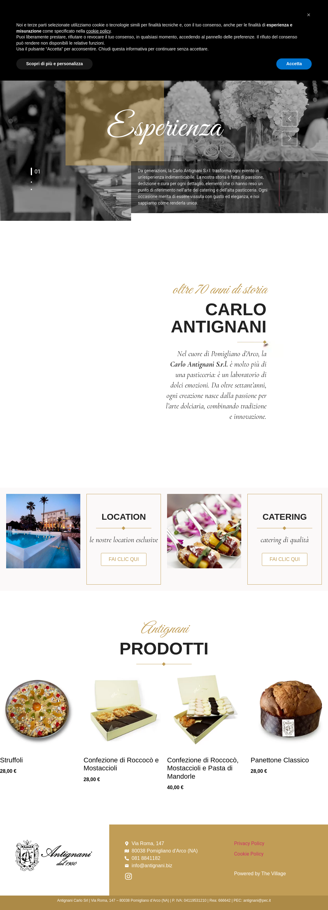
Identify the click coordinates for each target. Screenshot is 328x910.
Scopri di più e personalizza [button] (54, 893)
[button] (309, 844)
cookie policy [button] (98, 860)
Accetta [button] (294, 893)
